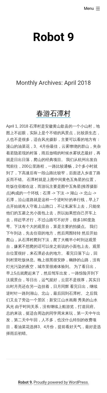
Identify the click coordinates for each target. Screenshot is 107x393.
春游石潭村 (53, 113)
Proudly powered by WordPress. (61, 382)
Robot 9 (53, 37)
